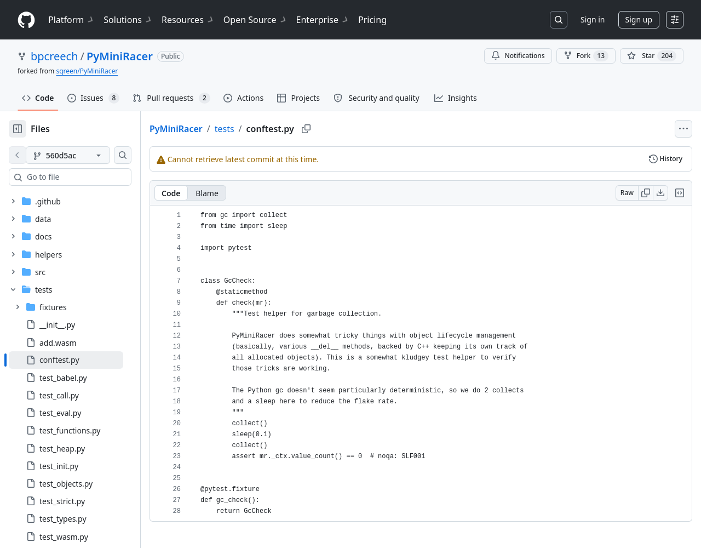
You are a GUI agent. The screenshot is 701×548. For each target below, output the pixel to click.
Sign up (638, 19)
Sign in (593, 19)
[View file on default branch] (17, 155)
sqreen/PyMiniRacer (87, 71)
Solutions (128, 20)
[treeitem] (83, 360)
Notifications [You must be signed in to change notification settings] (517, 55)
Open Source (255, 20)
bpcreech (54, 56)
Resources (188, 20)
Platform (71, 20)
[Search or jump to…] (558, 20)
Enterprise (322, 20)
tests (259, 129)
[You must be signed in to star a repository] (651, 56)
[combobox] (92, 177)
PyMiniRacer (120, 56)
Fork (586, 55)
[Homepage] (26, 20)
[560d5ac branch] (85, 155)
